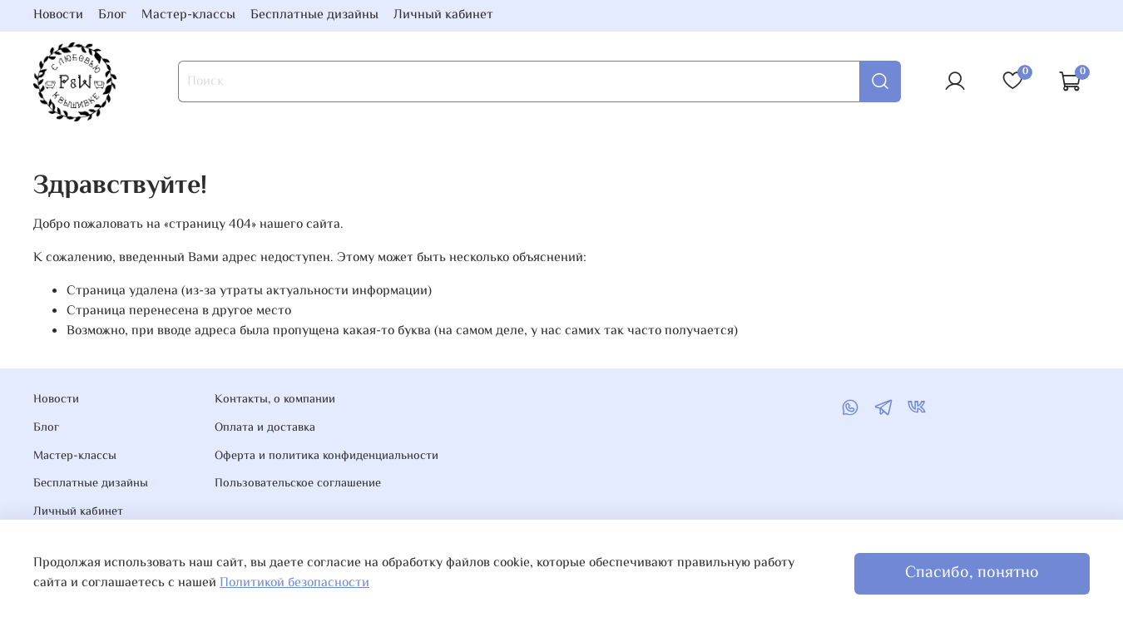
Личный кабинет (443, 15)
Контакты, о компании (275, 400)
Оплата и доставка (265, 428)
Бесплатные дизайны (314, 15)
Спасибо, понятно (972, 573)
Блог (112, 15)
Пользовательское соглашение (298, 484)
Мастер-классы (188, 15)
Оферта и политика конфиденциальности (326, 456)
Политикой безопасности (294, 583)
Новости (58, 15)
